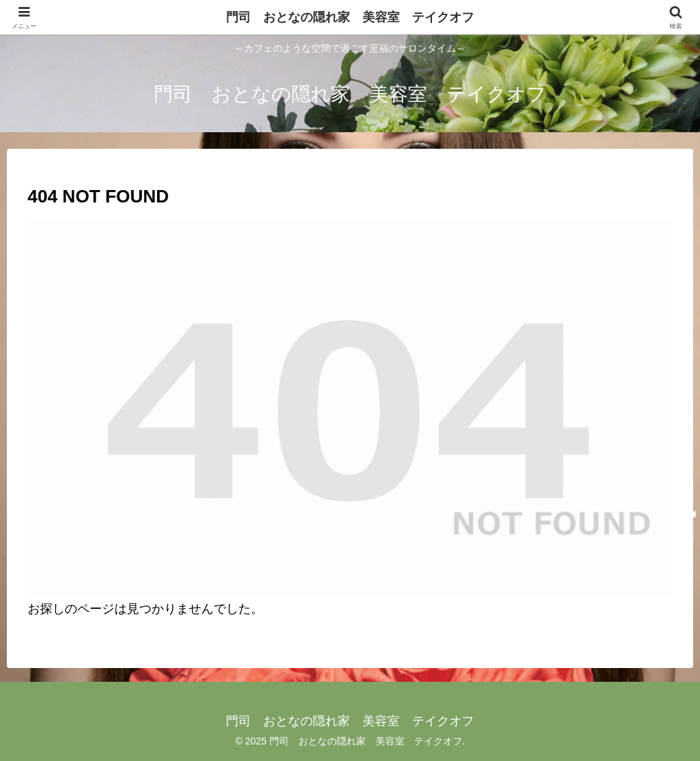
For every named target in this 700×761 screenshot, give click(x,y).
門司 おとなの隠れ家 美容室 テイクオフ (350, 17)
